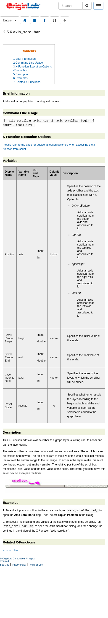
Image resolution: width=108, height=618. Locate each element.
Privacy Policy (19, 565)
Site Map (4, 565)
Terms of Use (36, 565)
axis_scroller (10, 550)
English (9, 20)
